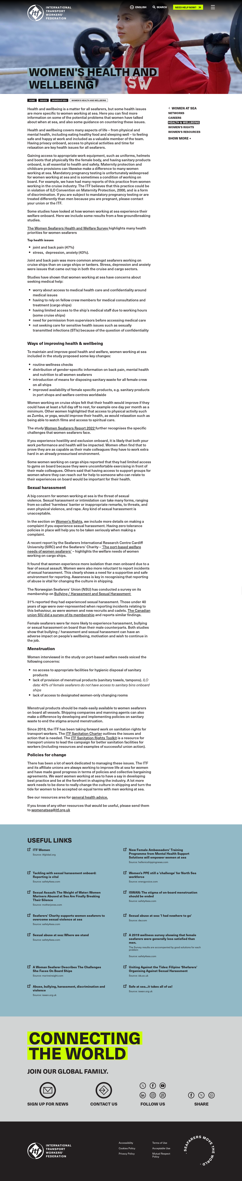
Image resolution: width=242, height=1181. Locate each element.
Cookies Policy (127, 1148)
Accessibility (126, 1143)
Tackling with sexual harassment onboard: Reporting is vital (64, 875)
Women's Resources (184, 132)
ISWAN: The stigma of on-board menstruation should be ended (163, 894)
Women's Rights (181, 127)
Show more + (179, 138)
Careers (174, 117)
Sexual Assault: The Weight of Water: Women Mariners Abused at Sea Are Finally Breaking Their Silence (67, 896)
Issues (43, 100)
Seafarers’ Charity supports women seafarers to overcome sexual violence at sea (69, 917)
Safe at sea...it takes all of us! (150, 986)
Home (32, 100)
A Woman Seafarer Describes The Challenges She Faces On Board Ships (67, 969)
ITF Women (41, 849)
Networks (176, 113)
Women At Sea (59, 100)
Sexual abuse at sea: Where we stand (61, 935)
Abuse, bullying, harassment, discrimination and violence (69, 988)
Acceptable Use (161, 1148)
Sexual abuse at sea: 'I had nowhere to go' (160, 915)
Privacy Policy (127, 1153)
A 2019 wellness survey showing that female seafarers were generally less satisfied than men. (162, 939)
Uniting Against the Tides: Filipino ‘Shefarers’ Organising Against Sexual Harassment (163, 969)
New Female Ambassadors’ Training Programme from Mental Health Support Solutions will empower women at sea (159, 853)
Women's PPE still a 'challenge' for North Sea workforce (162, 875)
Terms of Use (159, 1143)
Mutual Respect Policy (161, 1155)
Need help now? (185, 7)
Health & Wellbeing (183, 122)
